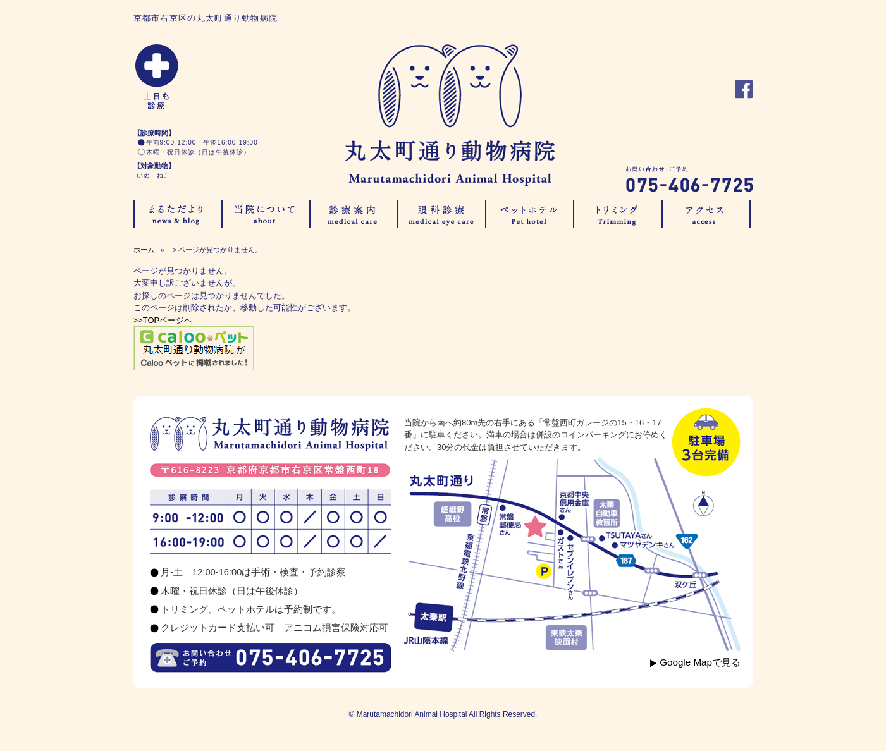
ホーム (143, 249)
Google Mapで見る (700, 662)
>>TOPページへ (163, 320)
